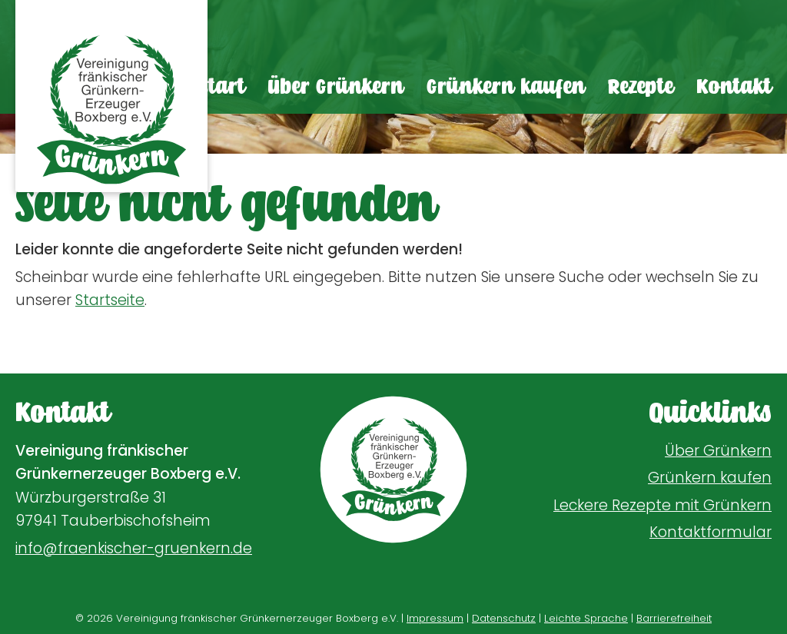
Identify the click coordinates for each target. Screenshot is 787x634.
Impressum (435, 618)
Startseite (109, 300)
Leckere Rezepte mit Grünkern (662, 505)
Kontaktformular (710, 532)
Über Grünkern (335, 87)
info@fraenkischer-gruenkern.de (133, 548)
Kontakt (734, 87)
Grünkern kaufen (506, 87)
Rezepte (640, 87)
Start (222, 87)
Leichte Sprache (586, 618)
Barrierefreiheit (674, 618)
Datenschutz (504, 618)
